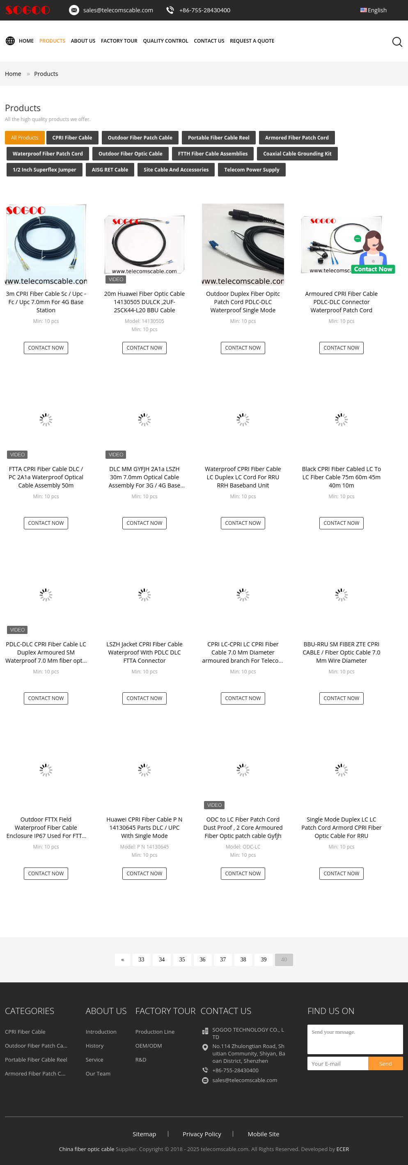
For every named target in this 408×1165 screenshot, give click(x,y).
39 (263, 960)
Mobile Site (263, 1134)
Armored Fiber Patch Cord (297, 137)
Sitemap (144, 1134)
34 (162, 960)
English (377, 10)
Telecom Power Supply (251, 169)
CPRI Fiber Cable (72, 137)
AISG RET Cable (110, 169)
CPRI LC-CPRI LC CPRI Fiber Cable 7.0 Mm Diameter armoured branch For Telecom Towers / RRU (243, 656)
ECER (343, 1149)
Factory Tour (119, 40)
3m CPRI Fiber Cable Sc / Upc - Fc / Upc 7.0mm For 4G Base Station (46, 302)
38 (243, 960)
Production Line (155, 1031)
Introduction (101, 1031)
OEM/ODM (148, 1045)
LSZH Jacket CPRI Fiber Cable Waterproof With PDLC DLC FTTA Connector (144, 652)
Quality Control (165, 40)
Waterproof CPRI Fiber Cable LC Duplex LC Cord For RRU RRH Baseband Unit (243, 477)
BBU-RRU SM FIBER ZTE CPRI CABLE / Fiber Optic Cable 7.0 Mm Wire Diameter (341, 652)
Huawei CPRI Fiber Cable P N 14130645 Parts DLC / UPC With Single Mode (144, 827)
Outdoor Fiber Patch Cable (140, 137)
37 (223, 960)
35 (182, 960)
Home (19, 41)
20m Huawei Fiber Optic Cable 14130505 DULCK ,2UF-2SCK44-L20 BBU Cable (144, 302)
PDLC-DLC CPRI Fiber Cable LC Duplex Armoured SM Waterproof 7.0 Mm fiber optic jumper (46, 656)
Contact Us (209, 40)
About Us (83, 40)
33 (141, 960)
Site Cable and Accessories (176, 169)
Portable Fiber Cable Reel (219, 137)
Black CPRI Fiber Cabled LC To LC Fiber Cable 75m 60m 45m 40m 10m (341, 477)
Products (52, 40)
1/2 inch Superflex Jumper (44, 169)
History (94, 1045)
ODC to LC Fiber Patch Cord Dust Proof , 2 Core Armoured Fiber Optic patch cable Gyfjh (242, 827)
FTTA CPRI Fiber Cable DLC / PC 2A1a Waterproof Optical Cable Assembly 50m (46, 477)
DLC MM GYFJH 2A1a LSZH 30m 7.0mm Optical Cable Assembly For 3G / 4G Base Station (145, 481)
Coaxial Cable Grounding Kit (297, 153)
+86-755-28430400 (204, 10)
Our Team (98, 1073)
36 (203, 960)
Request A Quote (252, 40)
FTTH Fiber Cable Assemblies (213, 153)
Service (94, 1059)
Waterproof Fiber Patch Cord (48, 153)
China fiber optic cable (87, 1149)
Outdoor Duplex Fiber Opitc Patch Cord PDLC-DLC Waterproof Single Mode (243, 302)
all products (25, 137)
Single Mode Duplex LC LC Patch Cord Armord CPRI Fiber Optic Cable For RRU (341, 827)
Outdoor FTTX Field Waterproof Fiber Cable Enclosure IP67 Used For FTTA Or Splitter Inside (46, 831)
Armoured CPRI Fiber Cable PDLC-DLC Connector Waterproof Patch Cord (341, 302)
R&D (141, 1059)
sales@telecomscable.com (118, 10)
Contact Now (46, 347)
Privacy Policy (202, 1134)
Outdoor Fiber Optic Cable (131, 153)
